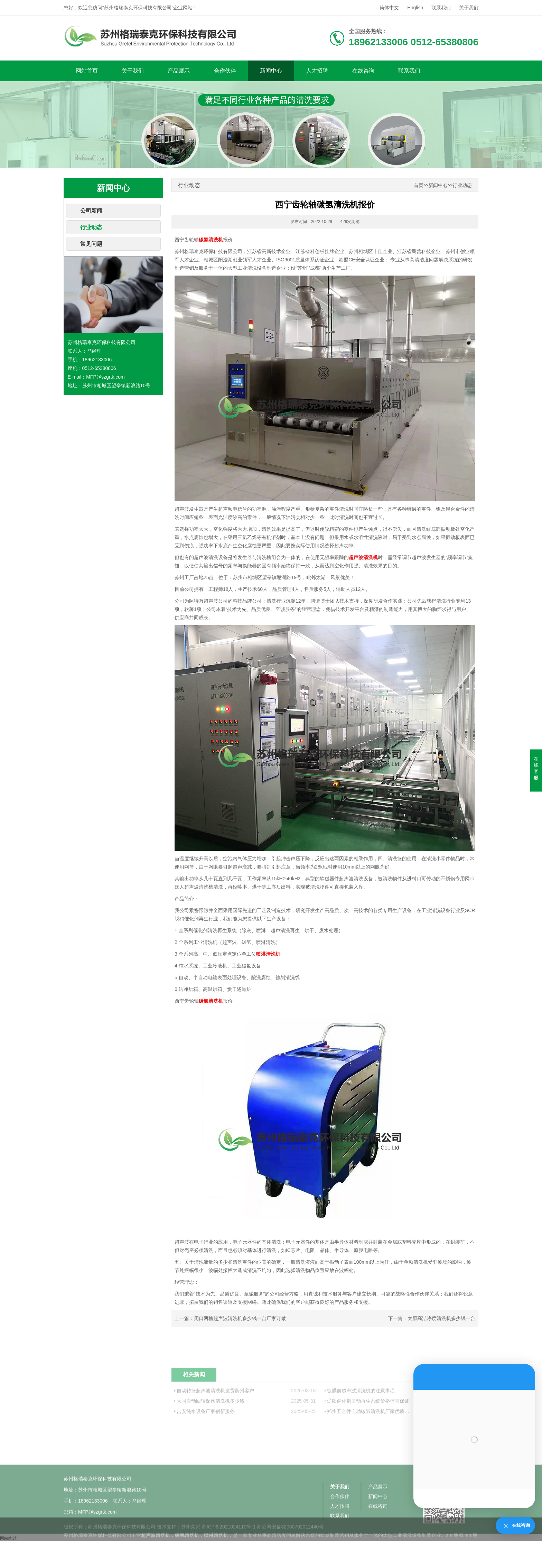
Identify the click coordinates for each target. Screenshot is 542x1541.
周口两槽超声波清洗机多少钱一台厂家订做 (240, 1318)
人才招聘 (317, 71)
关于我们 (468, 7)
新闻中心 (271, 71)
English (415, 7)
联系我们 (441, 7)
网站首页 (87, 71)
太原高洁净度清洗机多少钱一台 (441, 1318)
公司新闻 (91, 211)
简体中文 (389, 7)
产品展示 (179, 71)
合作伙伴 (225, 71)
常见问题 (91, 244)
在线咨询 (363, 71)
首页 (418, 185)
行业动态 (91, 227)
